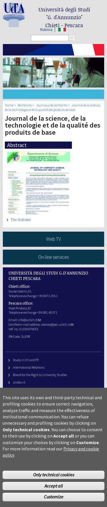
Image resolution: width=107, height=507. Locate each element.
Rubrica (46, 29)
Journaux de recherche (51, 105)
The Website (21, 219)
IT (62, 29)
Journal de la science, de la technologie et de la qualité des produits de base (53, 107)
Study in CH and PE (26, 360)
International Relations (29, 367)
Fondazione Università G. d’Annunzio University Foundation (54, 389)
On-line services (53, 257)
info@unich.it (29, 320)
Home (9, 105)
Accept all (54, 496)
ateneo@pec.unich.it (57, 324)
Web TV (53, 239)
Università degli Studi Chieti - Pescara (64, 17)
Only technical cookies (53, 485)
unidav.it (19, 382)
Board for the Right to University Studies (40, 375)
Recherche (25, 105)
